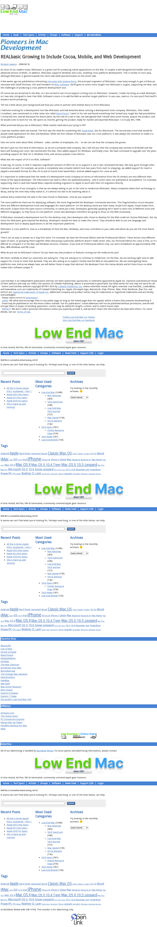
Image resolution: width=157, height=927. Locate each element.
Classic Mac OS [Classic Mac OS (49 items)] (60, 453)
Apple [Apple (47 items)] (14, 453)
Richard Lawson (9, 64)
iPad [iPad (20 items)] (25, 459)
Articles (42, 35)
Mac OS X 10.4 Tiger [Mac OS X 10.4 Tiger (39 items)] (46, 465)
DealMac (5, 680)
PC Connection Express (12, 719)
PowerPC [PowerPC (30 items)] (6, 473)
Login (100, 353)
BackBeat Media (45, 750)
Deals (16, 35)
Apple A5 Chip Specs (17, 397)
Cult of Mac (6, 649)
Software (66, 35)
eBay (3, 728)
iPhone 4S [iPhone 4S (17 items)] (46, 460)
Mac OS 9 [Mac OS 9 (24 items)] (10, 465)
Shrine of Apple (8, 652)
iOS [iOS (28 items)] (15, 459)
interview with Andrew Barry (61, 81)
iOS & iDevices (54, 420)
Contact (98, 274)
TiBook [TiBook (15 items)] (61, 474)
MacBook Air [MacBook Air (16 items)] (86, 460)
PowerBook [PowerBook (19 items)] (95, 469)
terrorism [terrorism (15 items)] (54, 474)
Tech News (46, 436)
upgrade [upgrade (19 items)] (68, 473)
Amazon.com (7, 713)
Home (6, 35)
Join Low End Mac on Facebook (79, 320)
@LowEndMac (94, 35)
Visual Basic (88, 130)
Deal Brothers (8, 677)
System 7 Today (9, 696)
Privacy (89, 274)
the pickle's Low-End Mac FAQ (16, 699)
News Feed (70, 353)
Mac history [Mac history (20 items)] (97, 459)
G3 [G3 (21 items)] (91, 453)
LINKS (5, 300)
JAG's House (7, 690)
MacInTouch (62, 113)
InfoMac (5, 661)
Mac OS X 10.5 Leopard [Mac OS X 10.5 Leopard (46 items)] (79, 465)
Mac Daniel (53, 417)
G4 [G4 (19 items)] (95, 453)
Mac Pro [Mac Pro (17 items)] (4, 470)
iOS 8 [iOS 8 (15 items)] (20, 460)
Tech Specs (28, 35)
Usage (81, 274)
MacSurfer (6, 645)
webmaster (32, 297)
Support (79, 35)
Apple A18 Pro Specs (17, 400)
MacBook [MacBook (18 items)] (76, 460)
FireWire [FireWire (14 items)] (87, 454)
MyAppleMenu (8, 658)
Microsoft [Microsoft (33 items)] (14, 469)
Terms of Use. (24, 312)
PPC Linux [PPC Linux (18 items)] (17, 474)
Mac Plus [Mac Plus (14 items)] (101, 465)
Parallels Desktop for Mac (14, 725)
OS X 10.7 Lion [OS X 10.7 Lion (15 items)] (59, 470)
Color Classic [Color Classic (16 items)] (77, 454)
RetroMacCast (8, 671)
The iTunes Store (9, 716)
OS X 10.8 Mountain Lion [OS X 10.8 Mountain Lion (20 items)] (77, 469)
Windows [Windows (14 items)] (84, 474)
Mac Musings (54, 395)
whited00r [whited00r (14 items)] (76, 474)
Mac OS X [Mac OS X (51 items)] (23, 464)
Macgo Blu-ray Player (12, 722)
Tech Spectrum (55, 402)
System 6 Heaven (9, 693)
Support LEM (87, 353)
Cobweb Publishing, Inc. (70, 286)
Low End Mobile (49, 439)
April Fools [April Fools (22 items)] (24, 453)
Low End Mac (48, 392)
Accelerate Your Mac (11, 667)
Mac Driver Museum (11, 686)
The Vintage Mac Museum (14, 674)
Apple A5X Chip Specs (18, 394)
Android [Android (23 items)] (5, 453)
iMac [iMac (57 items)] (5, 459)
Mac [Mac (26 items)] (69, 459)
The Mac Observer (10, 664)
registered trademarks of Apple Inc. (30, 292)
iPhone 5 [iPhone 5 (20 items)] (55, 459)
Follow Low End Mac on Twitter (79, 317)
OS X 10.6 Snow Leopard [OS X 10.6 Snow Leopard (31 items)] (38, 469)
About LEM (61, 274)
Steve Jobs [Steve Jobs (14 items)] (46, 474)
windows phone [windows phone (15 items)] (94, 474)
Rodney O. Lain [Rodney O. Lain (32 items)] (31, 473)
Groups (53, 35)
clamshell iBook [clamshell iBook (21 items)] (39, 453)
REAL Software (61, 84)
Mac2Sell (5, 683)
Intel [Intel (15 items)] (11, 460)
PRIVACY (6, 309)
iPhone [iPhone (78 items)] (34, 458)
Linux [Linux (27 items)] (63, 459)
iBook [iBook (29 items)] (100, 453)
